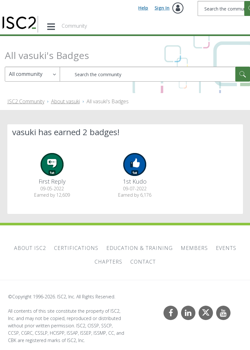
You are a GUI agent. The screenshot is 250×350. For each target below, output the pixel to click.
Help (143, 8)
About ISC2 (30, 248)
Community (74, 25)
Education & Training (139, 248)
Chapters (108, 261)
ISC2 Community (25, 101)
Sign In (162, 8)
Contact (143, 261)
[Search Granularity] (32, 74)
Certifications (76, 248)
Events (226, 248)
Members (194, 248)
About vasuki (65, 101)
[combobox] (155, 74)
